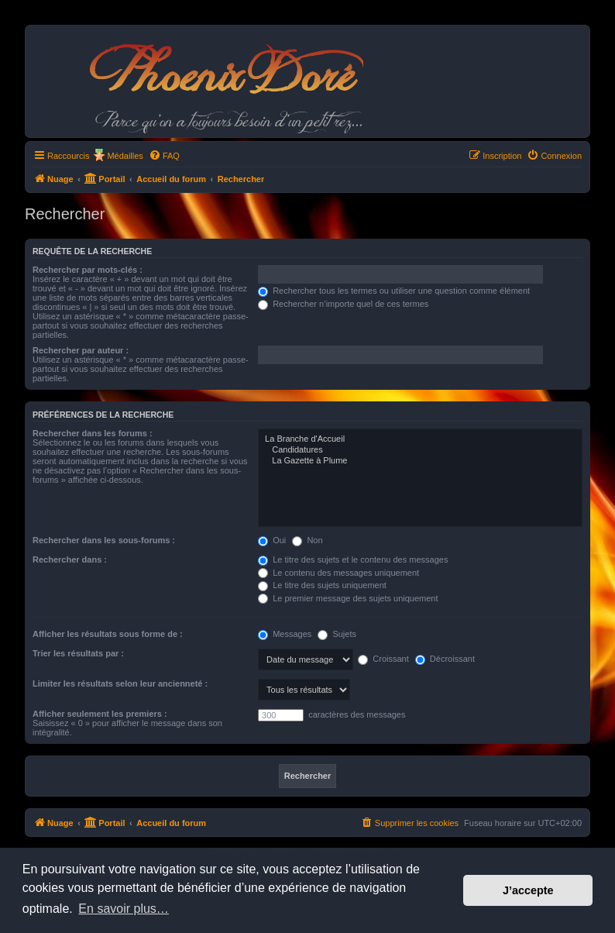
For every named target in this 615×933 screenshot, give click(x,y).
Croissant (383, 658)
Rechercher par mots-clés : (88, 269)
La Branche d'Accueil (420, 439)
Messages (284, 634)
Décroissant (445, 658)
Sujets (337, 634)
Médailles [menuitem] (125, 155)
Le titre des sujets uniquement (322, 585)
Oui (272, 540)
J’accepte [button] (528, 890)
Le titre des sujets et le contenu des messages (353, 559)
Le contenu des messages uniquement (338, 572)
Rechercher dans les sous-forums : (104, 540)
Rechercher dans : (70, 559)
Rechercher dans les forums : (93, 433)
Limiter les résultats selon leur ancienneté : (120, 683)
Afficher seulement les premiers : (100, 713)
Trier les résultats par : (78, 653)
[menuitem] (164, 155)
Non (307, 540)
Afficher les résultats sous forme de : (108, 634)
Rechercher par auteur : (81, 350)
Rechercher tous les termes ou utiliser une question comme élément (394, 290)
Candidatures (420, 450)
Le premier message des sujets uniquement (348, 598)
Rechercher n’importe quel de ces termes (343, 303)
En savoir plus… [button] (123, 908)
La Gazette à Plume (420, 461)
